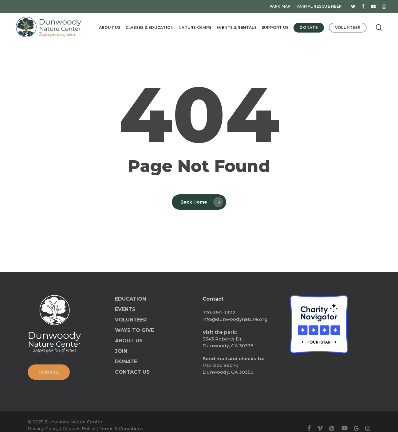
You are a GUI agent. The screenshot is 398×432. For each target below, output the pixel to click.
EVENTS (125, 309)
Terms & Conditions (121, 428)
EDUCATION (130, 299)
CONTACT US (132, 372)
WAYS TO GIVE (134, 330)
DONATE (126, 361)
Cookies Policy (79, 428)
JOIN (121, 351)
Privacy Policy (43, 428)
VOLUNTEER (131, 320)
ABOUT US (129, 341)
